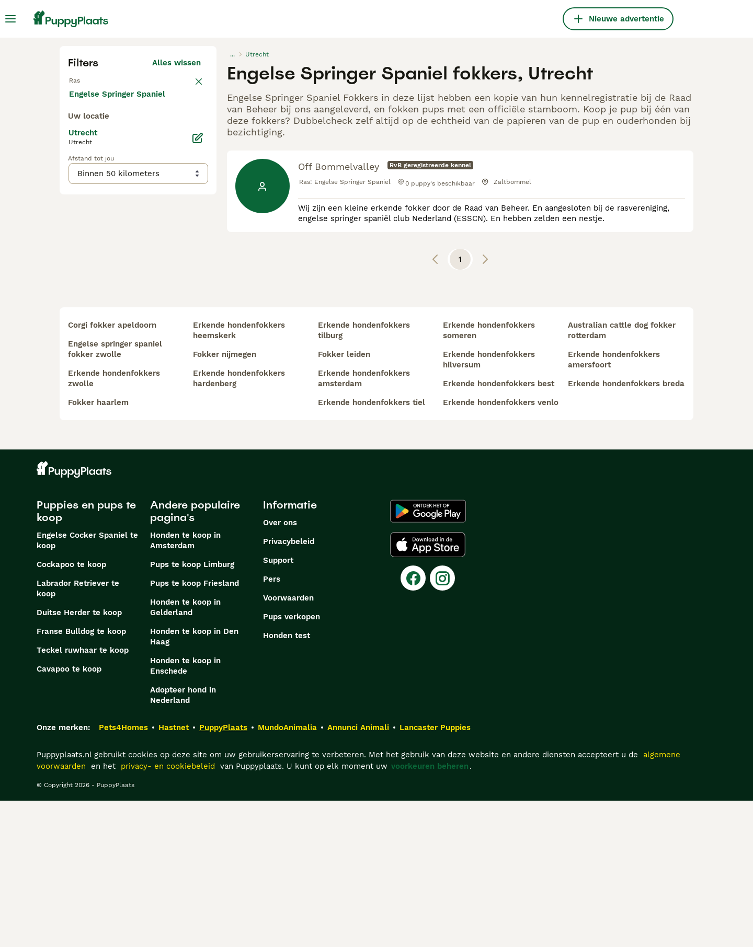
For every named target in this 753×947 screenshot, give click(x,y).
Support (278, 706)
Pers (271, 725)
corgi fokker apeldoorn (112, 471)
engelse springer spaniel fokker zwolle (115, 495)
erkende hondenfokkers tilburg (364, 477)
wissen (187, 85)
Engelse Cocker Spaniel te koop (87, 687)
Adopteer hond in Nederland (183, 841)
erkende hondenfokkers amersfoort (614, 506)
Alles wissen (176, 62)
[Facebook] (413, 724)
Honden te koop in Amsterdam (185, 687)
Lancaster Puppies (435, 874)
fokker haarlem (98, 548)
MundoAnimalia (287, 874)
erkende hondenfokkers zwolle (114, 525)
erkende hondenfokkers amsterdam (364, 525)
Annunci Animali (358, 874)
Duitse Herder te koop (79, 759)
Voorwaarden (288, 744)
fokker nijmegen (224, 500)
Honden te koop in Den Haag (194, 783)
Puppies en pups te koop (86, 657)
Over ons (280, 669)
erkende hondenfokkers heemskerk (239, 477)
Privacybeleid (288, 687)
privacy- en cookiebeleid (168, 912)
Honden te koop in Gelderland (185, 754)
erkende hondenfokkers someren (489, 477)
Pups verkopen (291, 763)
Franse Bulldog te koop (81, 777)
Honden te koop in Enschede (185, 812)
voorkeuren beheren (430, 912)
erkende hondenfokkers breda (626, 530)
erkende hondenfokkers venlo (500, 548)
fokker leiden (344, 500)
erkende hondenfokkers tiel (371, 548)
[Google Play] (428, 657)
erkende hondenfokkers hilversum (489, 506)
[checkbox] (74, 140)
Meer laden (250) (175, 330)
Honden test (286, 782)
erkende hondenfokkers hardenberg (239, 525)
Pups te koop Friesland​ (194, 729)
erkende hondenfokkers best (498, 530)
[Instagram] (442, 724)
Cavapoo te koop (69, 815)
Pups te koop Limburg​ (192, 710)
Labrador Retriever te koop (78, 735)
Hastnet (173, 874)
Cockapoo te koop (71, 710)
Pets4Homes (123, 874)
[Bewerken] (197, 376)
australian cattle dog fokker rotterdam (622, 477)
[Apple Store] (428, 690)
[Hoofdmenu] (10, 18)
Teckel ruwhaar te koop (83, 796)
